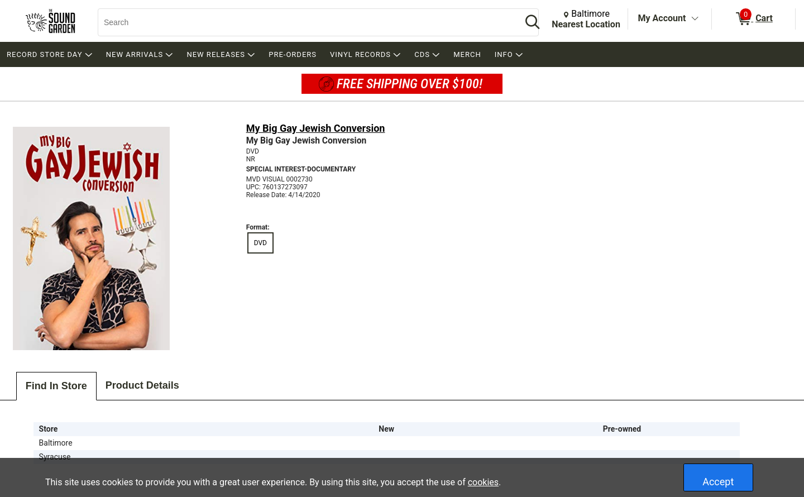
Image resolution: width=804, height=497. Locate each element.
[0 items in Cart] (753, 19)
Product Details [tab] (142, 385)
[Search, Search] (304, 22)
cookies (483, 482)
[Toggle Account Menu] (694, 19)
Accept (718, 482)
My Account (662, 18)
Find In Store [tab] (56, 385)
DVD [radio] (260, 243)
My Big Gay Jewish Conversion (315, 128)
